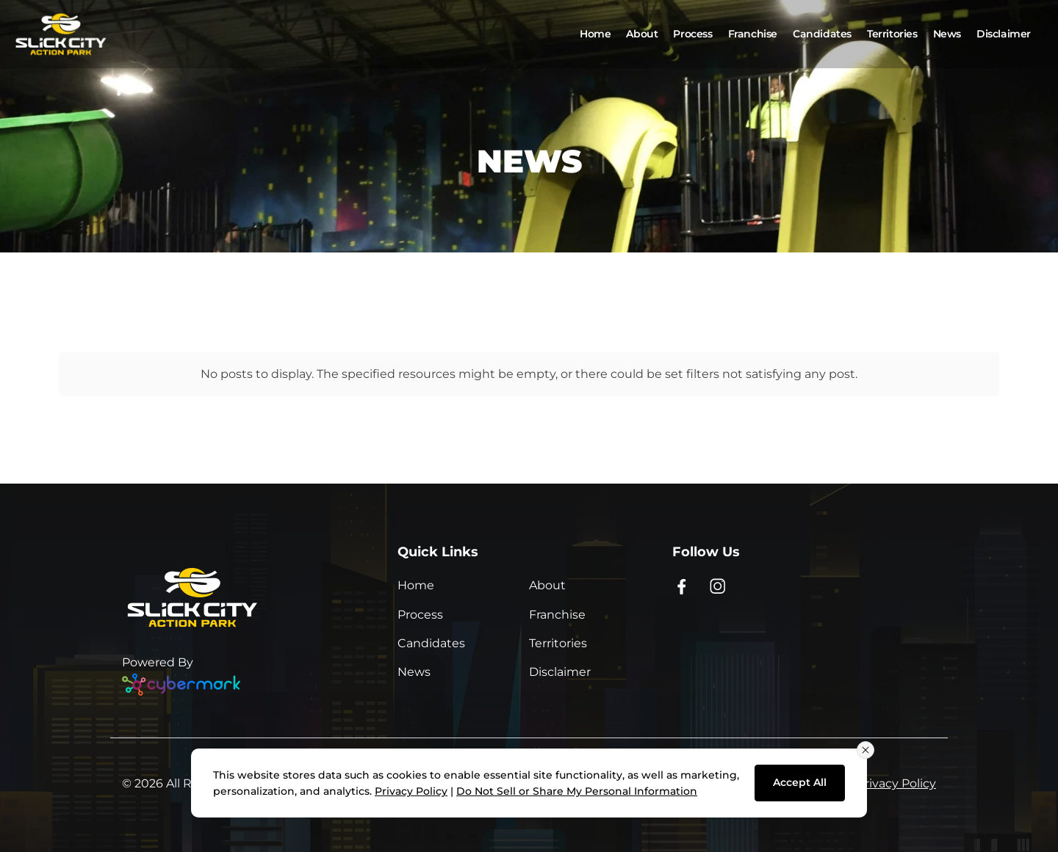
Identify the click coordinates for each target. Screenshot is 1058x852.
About (547, 585)
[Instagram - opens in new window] (718, 585)
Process (420, 615)
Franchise (557, 615)
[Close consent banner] (865, 750)
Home (415, 585)
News (414, 672)
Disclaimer (560, 672)
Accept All (800, 782)
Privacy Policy (896, 783)
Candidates (431, 643)
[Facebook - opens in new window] (681, 585)
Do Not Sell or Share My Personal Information (576, 791)
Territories (558, 643)
